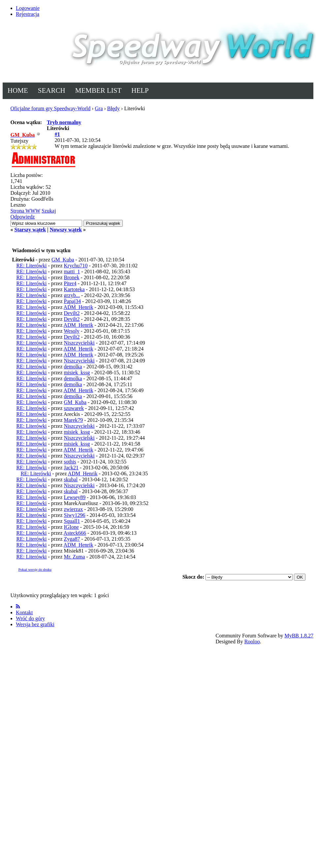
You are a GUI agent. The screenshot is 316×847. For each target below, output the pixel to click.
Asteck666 (75, 533)
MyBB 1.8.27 (298, 635)
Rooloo (252, 641)
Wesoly (71, 331)
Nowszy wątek (66, 229)
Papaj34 (72, 301)
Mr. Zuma (74, 556)
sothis (70, 461)
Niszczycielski (79, 343)
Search (51, 90)
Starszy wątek (30, 229)
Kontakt (24, 612)
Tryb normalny (64, 122)
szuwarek (74, 408)
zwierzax (73, 509)
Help (140, 90)
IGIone (71, 527)
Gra (99, 108)
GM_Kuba (62, 259)
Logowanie (28, 8)
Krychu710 (76, 265)
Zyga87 (72, 539)
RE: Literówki (31, 265)
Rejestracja (27, 14)
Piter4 (70, 283)
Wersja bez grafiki (35, 624)
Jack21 (71, 467)
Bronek (71, 277)
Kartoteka (74, 289)
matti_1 (72, 271)
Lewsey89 (75, 497)
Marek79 (73, 420)
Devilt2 (72, 313)
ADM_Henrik (78, 307)
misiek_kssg (77, 372)
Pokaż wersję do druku (35, 569)
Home (18, 90)
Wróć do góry (30, 618)
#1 (57, 134)
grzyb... (72, 295)
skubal (71, 479)
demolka (73, 366)
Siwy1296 (74, 515)
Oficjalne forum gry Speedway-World (51, 108)
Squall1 (72, 521)
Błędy (113, 108)
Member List (98, 90)
